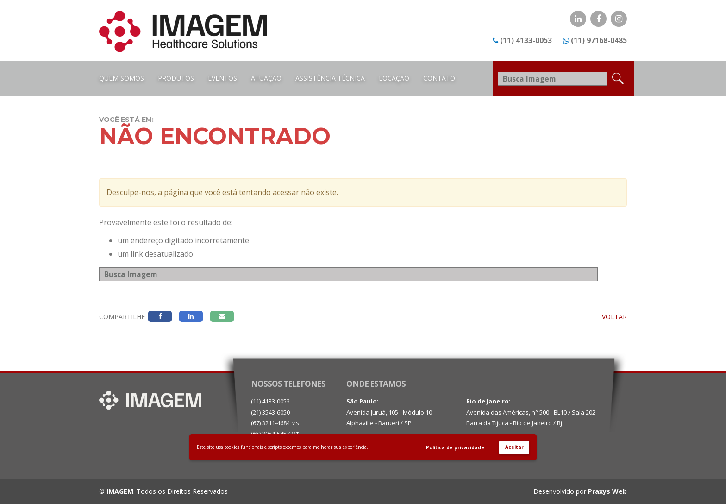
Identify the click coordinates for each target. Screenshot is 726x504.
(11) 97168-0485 (599, 40)
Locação (394, 78)
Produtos (176, 78)
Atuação (266, 78)
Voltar (614, 316)
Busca (612, 273)
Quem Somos (121, 78)
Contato (439, 78)
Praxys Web (607, 491)
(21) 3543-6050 (270, 412)
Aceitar (514, 447)
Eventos (222, 78)
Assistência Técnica (330, 78)
